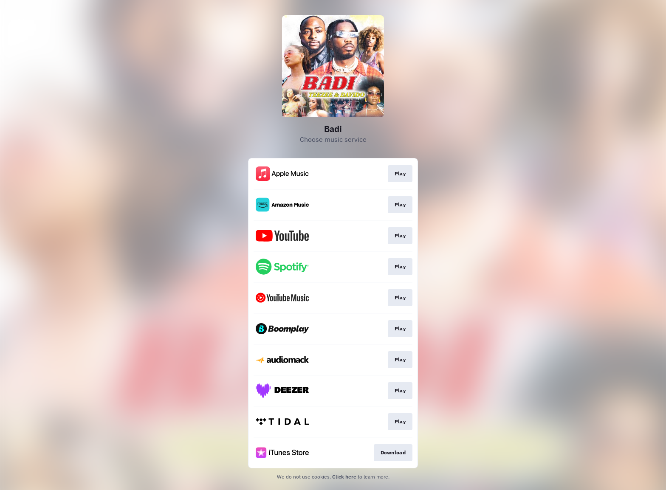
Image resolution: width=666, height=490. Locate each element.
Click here (344, 476)
